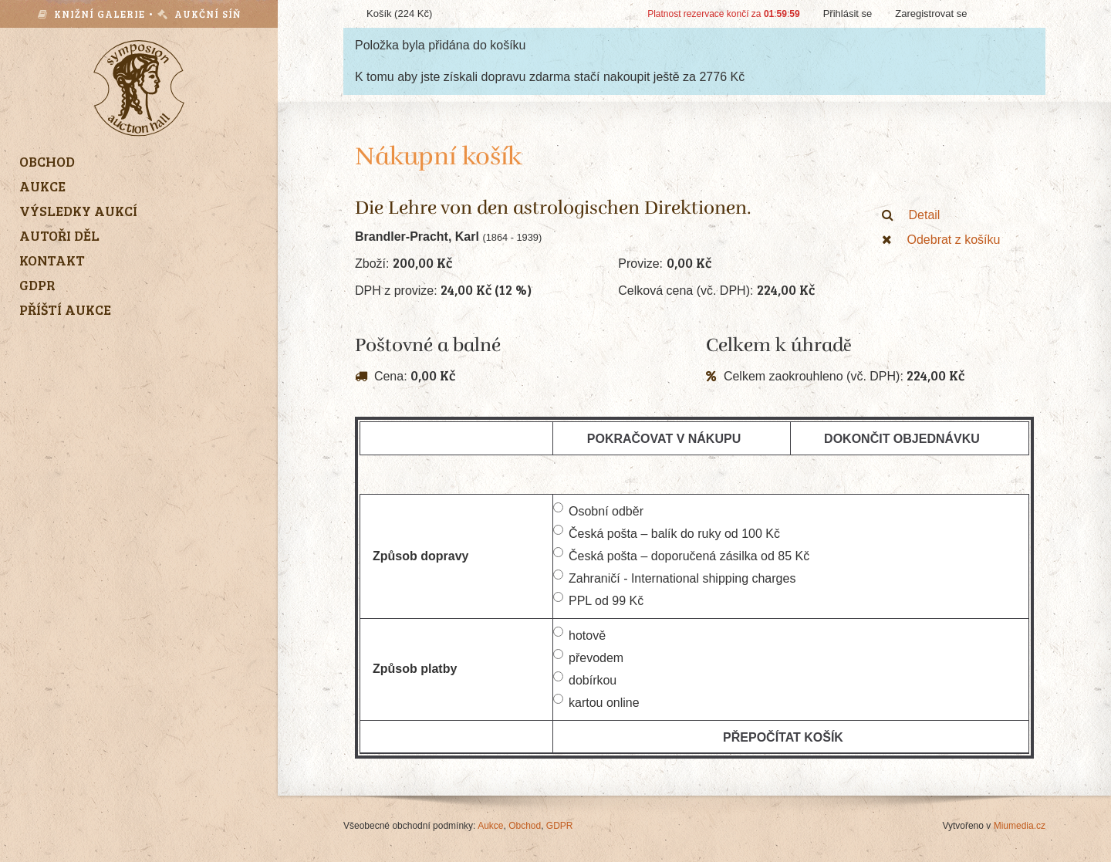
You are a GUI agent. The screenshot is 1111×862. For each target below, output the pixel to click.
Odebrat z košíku (941, 239)
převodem (588, 656)
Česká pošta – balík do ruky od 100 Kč (666, 532)
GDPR (559, 825)
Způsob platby (415, 668)
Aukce (490, 825)
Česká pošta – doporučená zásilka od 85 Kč (681, 555)
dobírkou (584, 679)
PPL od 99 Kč (598, 599)
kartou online (596, 701)
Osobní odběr (598, 510)
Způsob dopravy (420, 556)
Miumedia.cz (1019, 825)
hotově (579, 634)
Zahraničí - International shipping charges (674, 577)
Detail (911, 214)
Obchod (524, 825)
